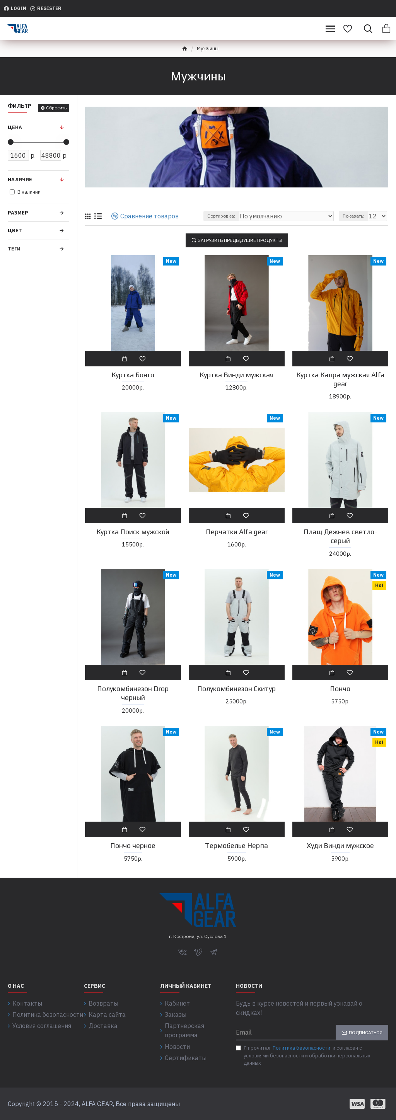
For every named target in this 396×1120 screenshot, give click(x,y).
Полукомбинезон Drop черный (133, 692)
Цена (15, 127)
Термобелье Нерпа (236, 845)
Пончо (340, 688)
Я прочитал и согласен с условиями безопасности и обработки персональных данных (303, 1055)
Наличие (20, 179)
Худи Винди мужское (340, 845)
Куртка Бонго (132, 375)
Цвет (15, 230)
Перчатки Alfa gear (237, 532)
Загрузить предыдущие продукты (240, 240)
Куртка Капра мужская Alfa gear (340, 379)
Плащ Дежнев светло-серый (340, 536)
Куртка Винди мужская (236, 375)
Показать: (353, 216)
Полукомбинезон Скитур (236, 688)
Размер (18, 212)
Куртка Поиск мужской (132, 532)
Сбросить (56, 108)
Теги (14, 248)
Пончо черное (132, 845)
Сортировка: (221, 216)
